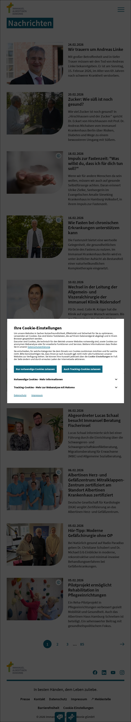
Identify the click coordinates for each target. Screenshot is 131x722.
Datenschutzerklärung (39, 346)
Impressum (37, 395)
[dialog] (65, 361)
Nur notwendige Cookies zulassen (35, 369)
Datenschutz (20, 395)
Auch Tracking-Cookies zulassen (82, 369)
